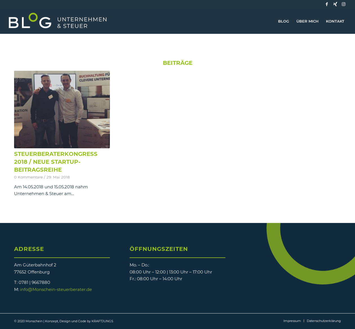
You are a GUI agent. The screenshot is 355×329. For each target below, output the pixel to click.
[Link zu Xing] (335, 4)
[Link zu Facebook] (327, 4)
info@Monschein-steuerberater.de (56, 289)
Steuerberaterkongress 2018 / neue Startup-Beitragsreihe (55, 162)
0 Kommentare (28, 177)
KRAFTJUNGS (102, 321)
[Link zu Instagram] (344, 4)
